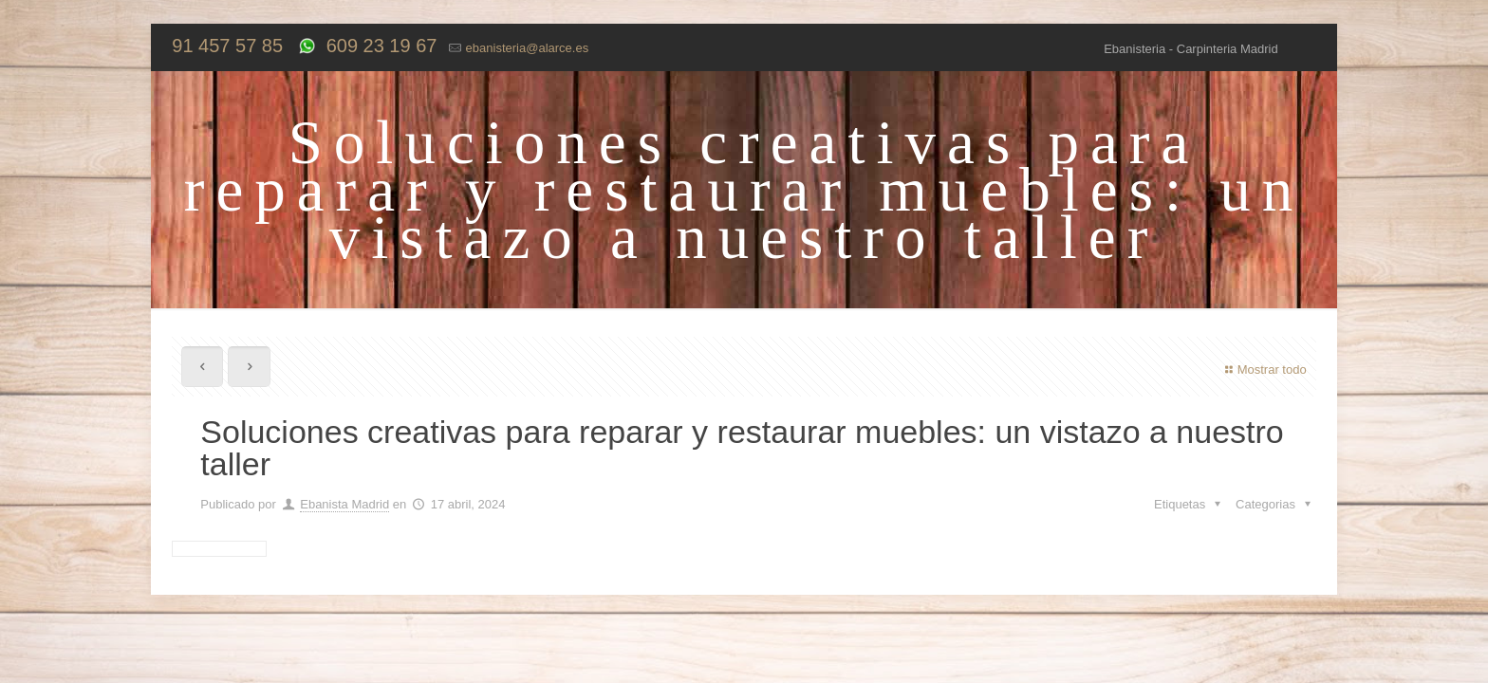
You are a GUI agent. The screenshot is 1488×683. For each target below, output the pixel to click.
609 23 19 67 (379, 45)
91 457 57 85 (227, 45)
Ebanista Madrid (344, 504)
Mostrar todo (1263, 369)
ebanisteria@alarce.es (527, 48)
